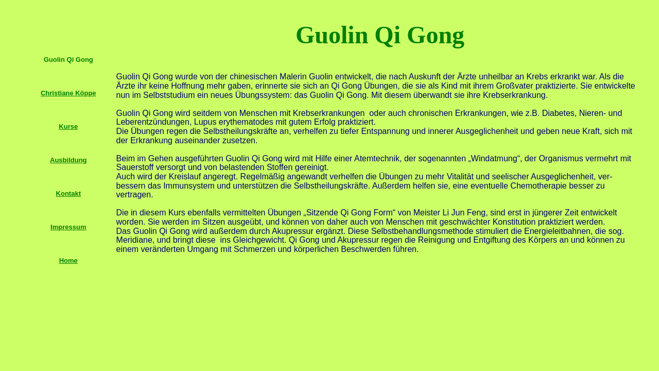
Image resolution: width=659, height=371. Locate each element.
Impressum (68, 227)
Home (68, 260)
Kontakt (68, 193)
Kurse (68, 126)
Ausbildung (68, 160)
